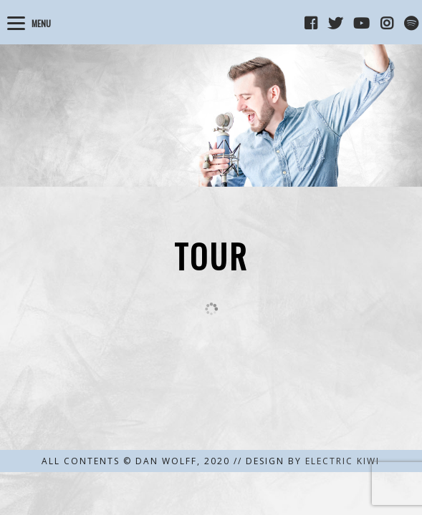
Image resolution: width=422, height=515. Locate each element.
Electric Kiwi (342, 461)
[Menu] (31, 21)
